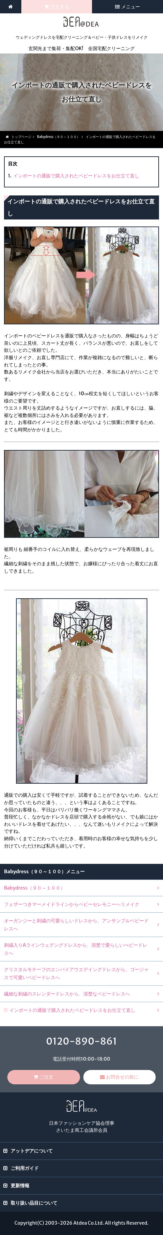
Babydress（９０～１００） (34, 888)
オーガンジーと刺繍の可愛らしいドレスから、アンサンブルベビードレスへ (76, 925)
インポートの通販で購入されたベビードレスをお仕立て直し (76, 176)
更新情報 (20, 1186)
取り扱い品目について (34, 1203)
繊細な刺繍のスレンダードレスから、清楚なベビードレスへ (67, 994)
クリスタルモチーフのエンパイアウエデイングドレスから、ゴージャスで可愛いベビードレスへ (76, 973)
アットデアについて (32, 1151)
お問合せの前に (122, 1077)
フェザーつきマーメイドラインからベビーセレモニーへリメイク (71, 904)
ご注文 (46, 1077)
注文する (59, 7)
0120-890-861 (81, 1041)
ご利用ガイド (25, 1168)
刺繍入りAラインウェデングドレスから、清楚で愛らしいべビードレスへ (75, 949)
